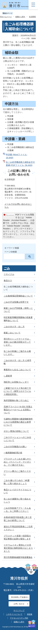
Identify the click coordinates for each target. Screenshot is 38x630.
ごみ (7, 268)
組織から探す (20, 17)
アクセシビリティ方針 (19, 618)
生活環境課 (33, 17)
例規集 (29, 614)
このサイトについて (14, 614)
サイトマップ (19, 610)
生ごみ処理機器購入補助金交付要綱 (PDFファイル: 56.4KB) (20, 163)
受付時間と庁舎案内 (19, 597)
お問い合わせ (19, 604)
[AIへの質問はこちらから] (32, 624)
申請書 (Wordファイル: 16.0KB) (16, 156)
